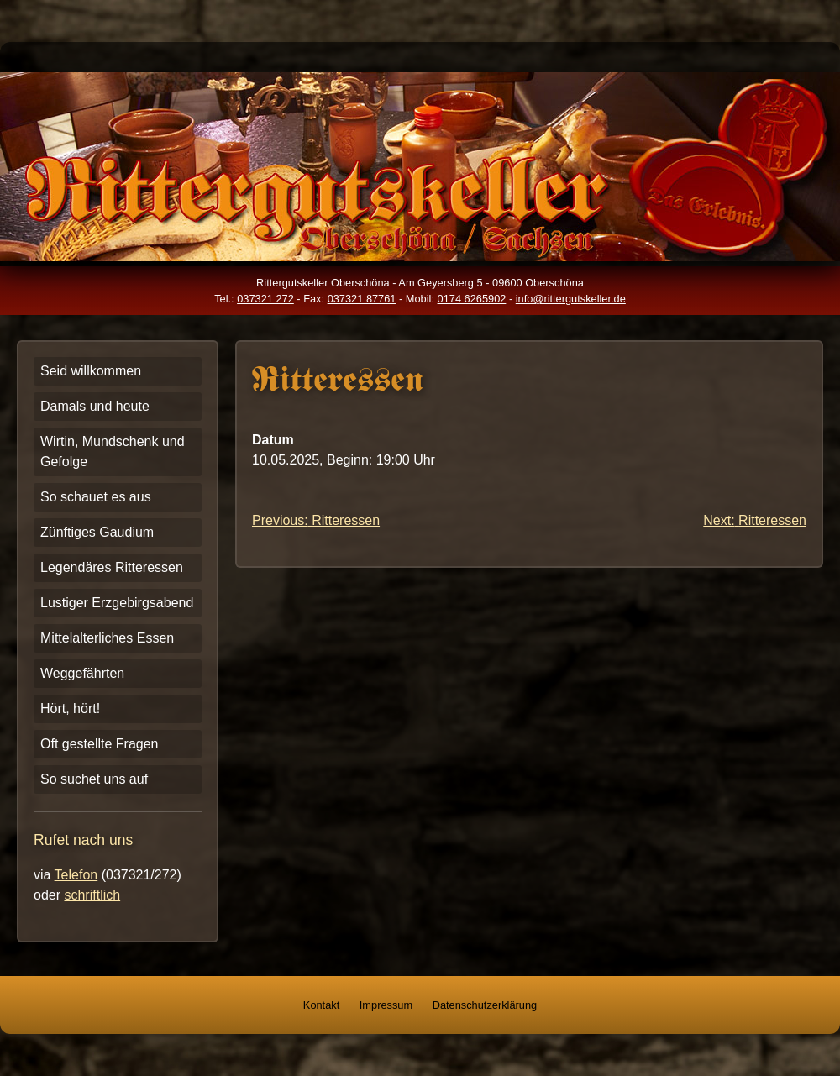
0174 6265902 (472, 298)
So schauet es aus (95, 497)
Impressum (386, 1005)
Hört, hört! (70, 708)
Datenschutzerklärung (485, 1005)
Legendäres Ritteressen (111, 567)
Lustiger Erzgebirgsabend (116, 603)
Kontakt (321, 1005)
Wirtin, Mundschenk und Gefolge (112, 451)
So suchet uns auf (94, 779)
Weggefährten (82, 673)
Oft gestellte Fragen (99, 744)
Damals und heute (95, 406)
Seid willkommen (90, 371)
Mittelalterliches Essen (107, 638)
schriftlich (92, 895)
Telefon (76, 875)
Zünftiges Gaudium (97, 532)
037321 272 (265, 298)
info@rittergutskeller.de (571, 298)
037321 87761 (362, 298)
